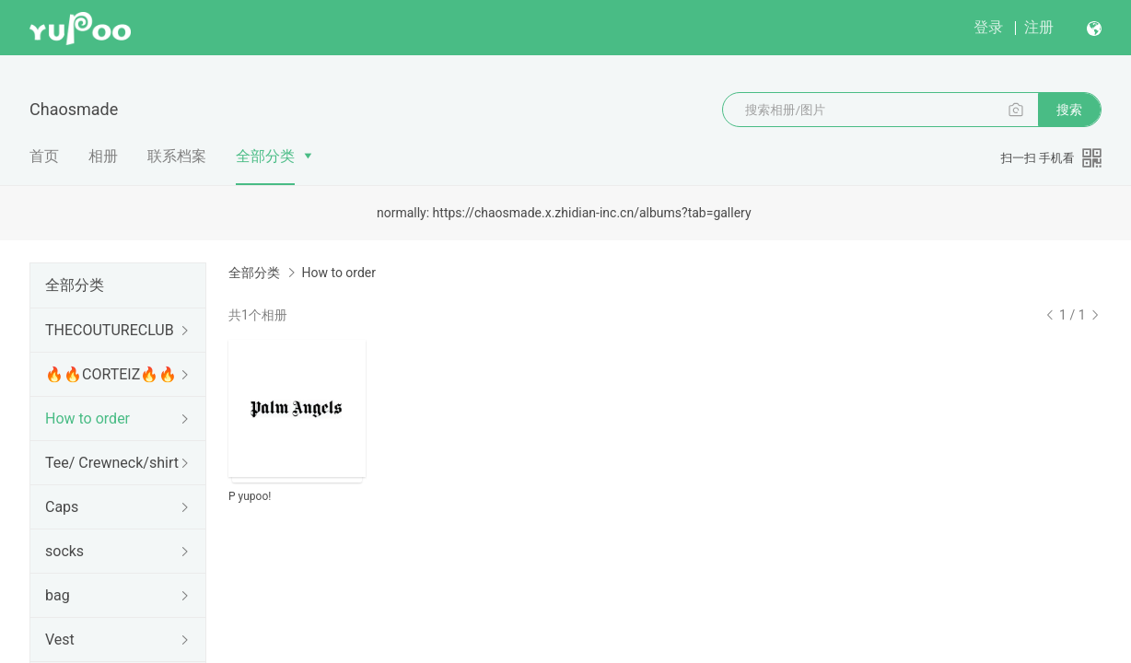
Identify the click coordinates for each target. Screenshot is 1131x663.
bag (57, 595)
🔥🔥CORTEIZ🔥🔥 (111, 374)
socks (64, 551)
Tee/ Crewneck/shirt (112, 462)
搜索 (1069, 109)
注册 (1039, 27)
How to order (87, 418)
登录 (988, 27)
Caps (61, 507)
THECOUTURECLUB (109, 330)
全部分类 (265, 156)
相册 (103, 156)
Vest (60, 639)
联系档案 (176, 156)
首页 (44, 156)
